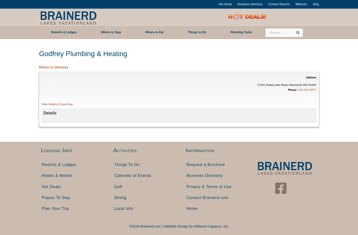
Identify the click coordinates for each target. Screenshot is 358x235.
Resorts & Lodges (59, 165)
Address (311, 77)
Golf (118, 187)
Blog (316, 4)
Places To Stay (56, 198)
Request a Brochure (205, 165)
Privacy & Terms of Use (208, 187)
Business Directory (250, 4)
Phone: (292, 90)
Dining (120, 198)
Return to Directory (53, 67)
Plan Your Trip (55, 208)
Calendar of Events (132, 175)
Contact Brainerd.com (207, 198)
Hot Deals (225, 4)
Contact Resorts (279, 4)
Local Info (123, 208)
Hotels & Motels (57, 175)
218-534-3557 (307, 90)
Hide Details (49, 104)
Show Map (66, 104)
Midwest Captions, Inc (211, 226)
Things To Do (126, 165)
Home (192, 208)
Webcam (301, 4)
